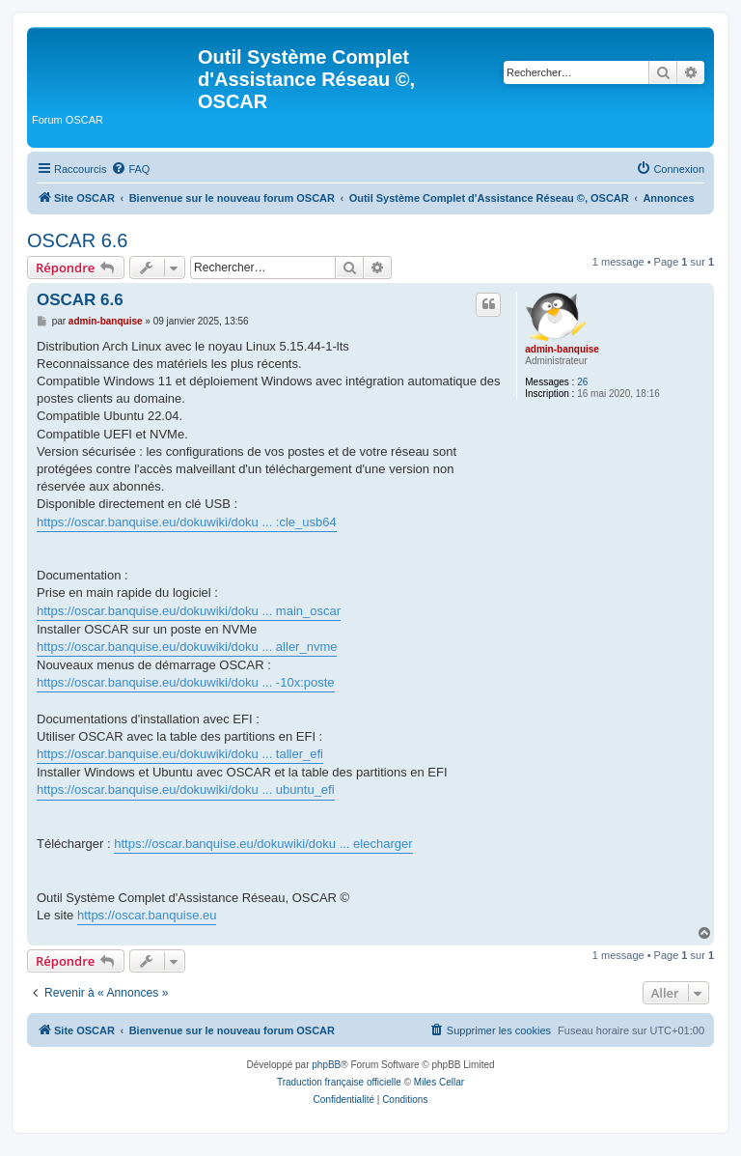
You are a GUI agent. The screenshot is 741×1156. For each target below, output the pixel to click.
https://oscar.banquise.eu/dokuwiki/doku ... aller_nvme (187, 646)
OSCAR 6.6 (77, 240)
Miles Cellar (439, 1082)
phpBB (326, 1064)
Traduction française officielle (339, 1082)
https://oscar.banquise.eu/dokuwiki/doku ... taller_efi (180, 754)
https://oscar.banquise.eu (147, 915)
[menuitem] (130, 169)
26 (582, 382)
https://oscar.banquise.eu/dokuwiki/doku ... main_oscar (189, 611)
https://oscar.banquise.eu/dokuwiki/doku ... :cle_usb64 (187, 522)
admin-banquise (562, 349)
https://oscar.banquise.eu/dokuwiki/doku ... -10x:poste (186, 682)
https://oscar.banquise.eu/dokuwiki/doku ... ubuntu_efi (186, 789)
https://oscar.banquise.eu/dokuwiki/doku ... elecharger (263, 843)
